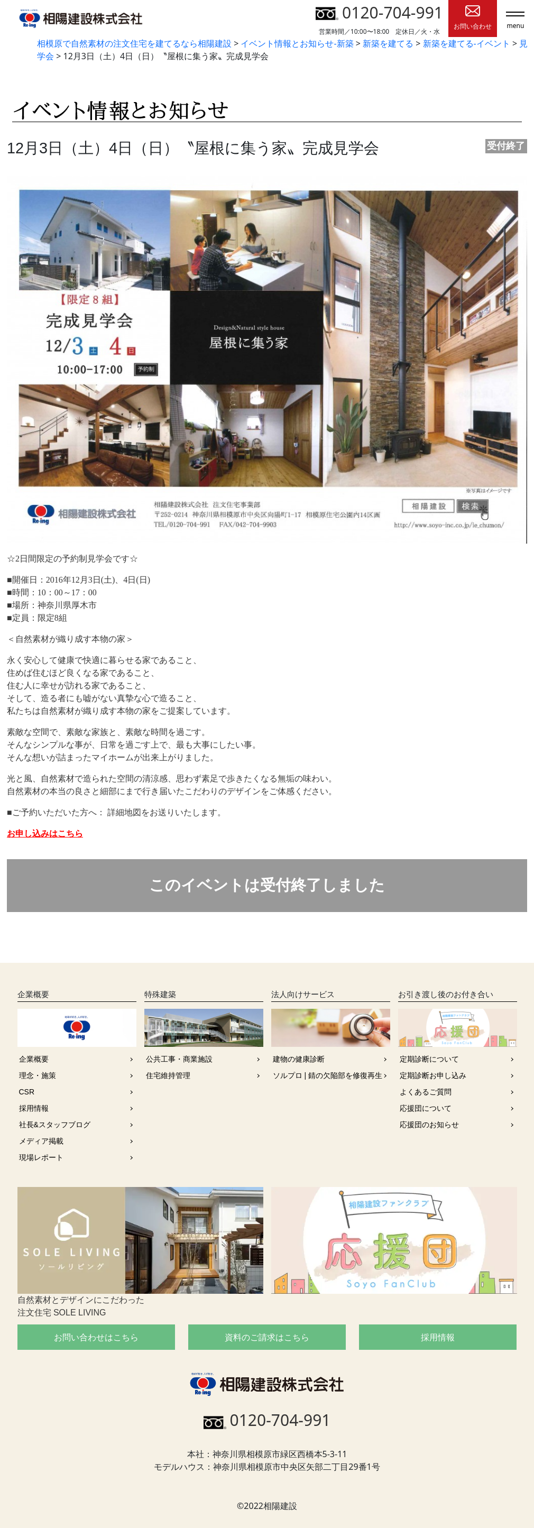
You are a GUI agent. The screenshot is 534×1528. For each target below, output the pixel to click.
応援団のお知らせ (429, 1124)
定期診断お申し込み (433, 1075)
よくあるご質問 (426, 1092)
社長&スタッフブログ (54, 1124)
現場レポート (41, 1157)
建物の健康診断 (299, 1059)
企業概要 (34, 1059)
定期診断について (429, 1059)
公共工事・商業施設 (179, 1059)
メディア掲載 (41, 1141)
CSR (27, 1092)
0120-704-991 (379, 12)
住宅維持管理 (168, 1075)
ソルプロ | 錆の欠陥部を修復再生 (327, 1075)
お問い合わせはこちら (96, 1337)
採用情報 (34, 1108)
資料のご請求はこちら (267, 1337)
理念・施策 (37, 1075)
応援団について (426, 1108)
